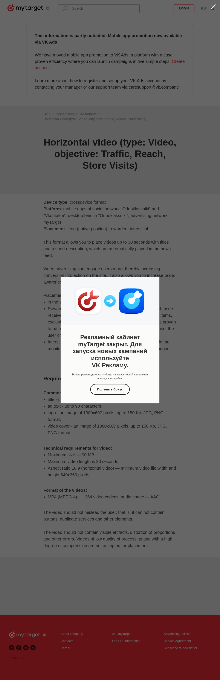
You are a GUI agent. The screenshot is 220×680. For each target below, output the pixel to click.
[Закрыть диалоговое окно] (213, 6)
